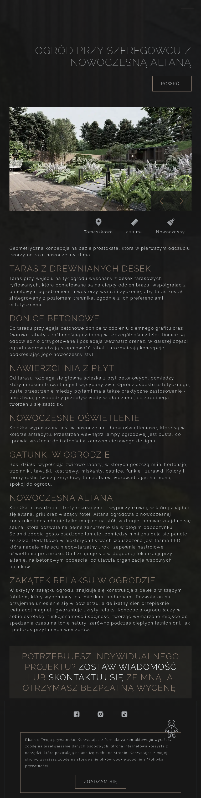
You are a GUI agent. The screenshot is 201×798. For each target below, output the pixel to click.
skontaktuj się (86, 677)
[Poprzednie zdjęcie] (161, 201)
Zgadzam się (100, 786)
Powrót (172, 83)
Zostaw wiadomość (128, 667)
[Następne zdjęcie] (182, 201)
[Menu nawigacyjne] (187, 13)
